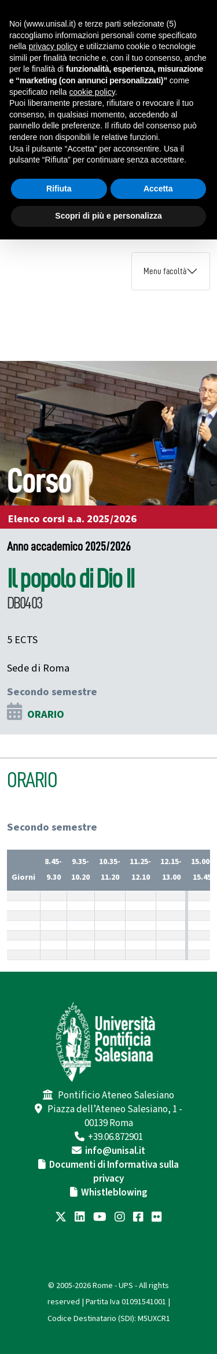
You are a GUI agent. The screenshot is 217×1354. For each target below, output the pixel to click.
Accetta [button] (158, 188)
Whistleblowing (114, 1193)
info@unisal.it (115, 1151)
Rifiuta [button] (59, 188)
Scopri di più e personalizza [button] (108, 215)
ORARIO (45, 714)
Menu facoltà (165, 271)
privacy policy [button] (52, 46)
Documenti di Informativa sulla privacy (114, 1172)
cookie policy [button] (92, 92)
